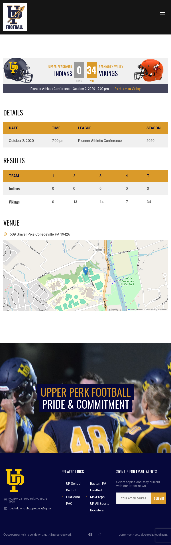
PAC (69, 504)
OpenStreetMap (151, 310)
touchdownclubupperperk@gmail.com (34, 508)
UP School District (73, 487)
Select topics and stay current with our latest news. (138, 484)
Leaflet (131, 310)
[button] (85, 271)
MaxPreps (97, 497)
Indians (63, 73)
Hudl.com (73, 497)
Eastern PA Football (98, 487)
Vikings (108, 73)
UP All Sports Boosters (99, 507)
